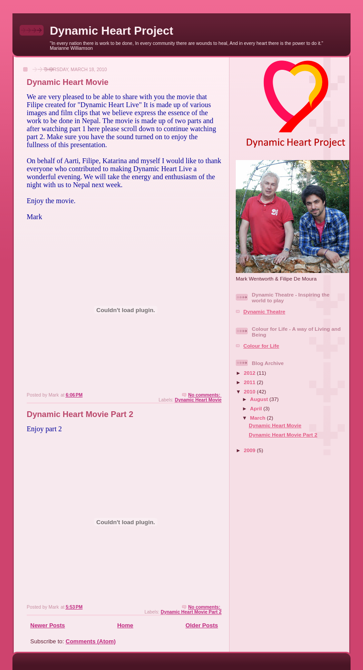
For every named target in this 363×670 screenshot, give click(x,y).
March (258, 418)
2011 (250, 382)
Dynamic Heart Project (111, 30)
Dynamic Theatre (264, 311)
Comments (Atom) (91, 641)
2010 (250, 391)
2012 (250, 373)
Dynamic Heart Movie (68, 82)
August (260, 399)
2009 (250, 450)
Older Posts (202, 625)
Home (125, 625)
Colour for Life (261, 346)
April (256, 408)
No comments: (205, 395)
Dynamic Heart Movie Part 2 (80, 414)
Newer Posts (47, 625)
